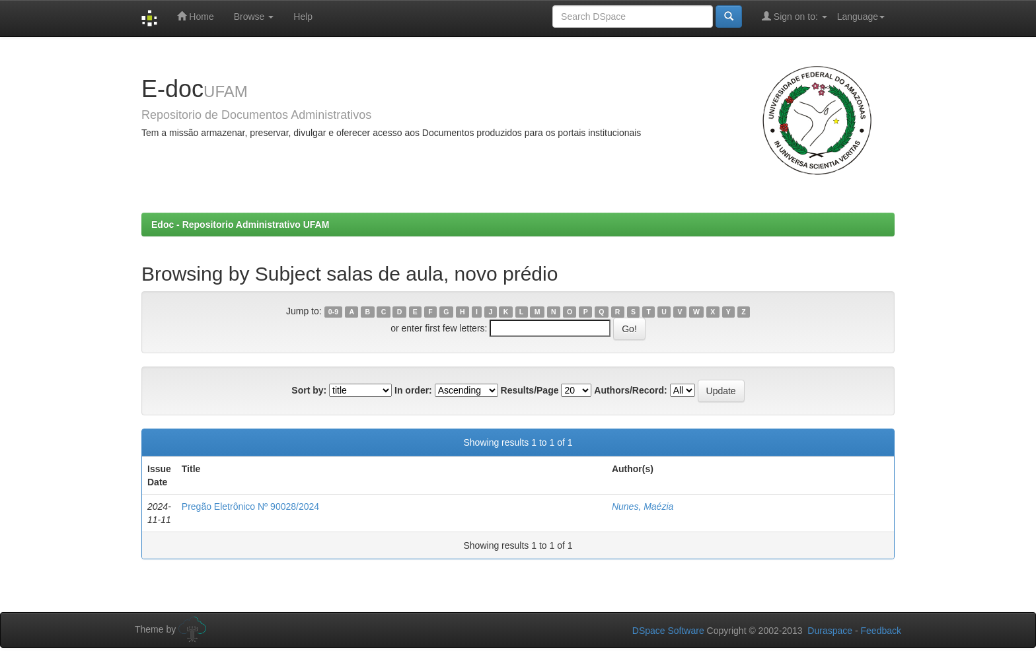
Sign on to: (794, 16)
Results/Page (530, 390)
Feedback (881, 630)
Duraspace (829, 630)
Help (303, 16)
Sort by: (308, 390)
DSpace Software (668, 630)
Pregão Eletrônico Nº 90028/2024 (250, 506)
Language (861, 16)
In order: (413, 390)
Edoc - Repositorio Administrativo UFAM (240, 224)
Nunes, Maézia (642, 506)
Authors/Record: (630, 390)
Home (195, 16)
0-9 (333, 312)
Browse (254, 16)
